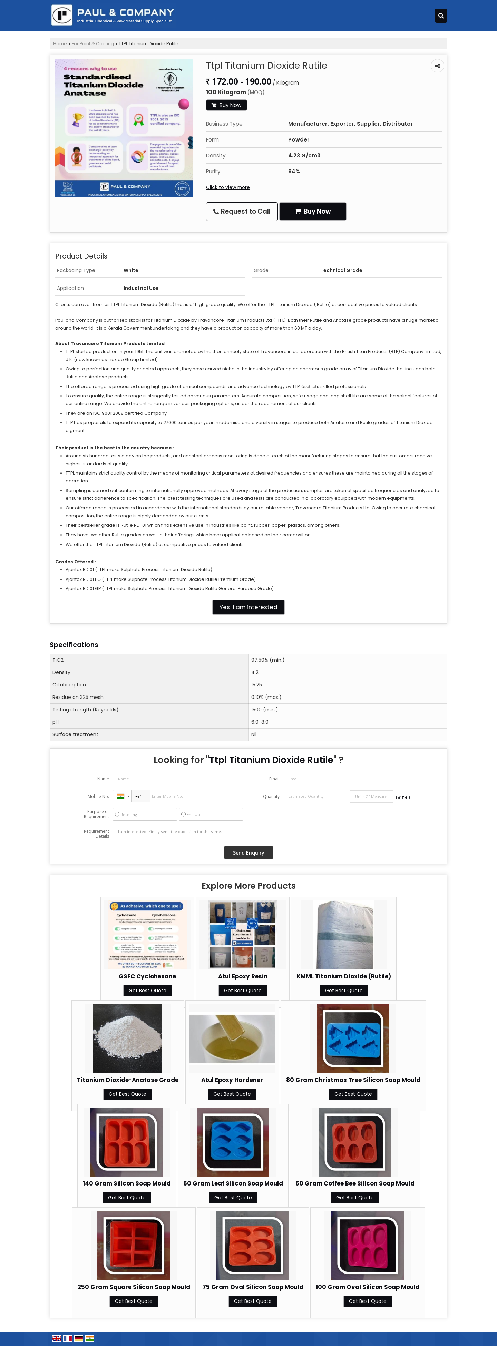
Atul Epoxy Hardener (232, 1080)
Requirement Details (96, 834)
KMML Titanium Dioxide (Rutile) (343, 976)
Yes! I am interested (248, 607)
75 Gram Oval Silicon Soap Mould (253, 1287)
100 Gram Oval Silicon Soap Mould (368, 1287)
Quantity (271, 796)
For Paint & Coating (93, 44)
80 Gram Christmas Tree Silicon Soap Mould (353, 1080)
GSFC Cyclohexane (147, 976)
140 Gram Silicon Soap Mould (127, 1183)
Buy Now (227, 105)
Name (103, 779)
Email (274, 779)
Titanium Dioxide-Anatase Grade (127, 1080)
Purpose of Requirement (96, 814)
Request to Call (242, 211)
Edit (403, 798)
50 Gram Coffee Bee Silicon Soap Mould (355, 1183)
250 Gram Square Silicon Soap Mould (134, 1287)
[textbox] (371, 796)
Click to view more (228, 187)
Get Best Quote (147, 990)
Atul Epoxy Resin (242, 976)
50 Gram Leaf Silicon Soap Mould (233, 1183)
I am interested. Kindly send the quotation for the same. (263, 834)
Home (60, 44)
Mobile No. (98, 796)
